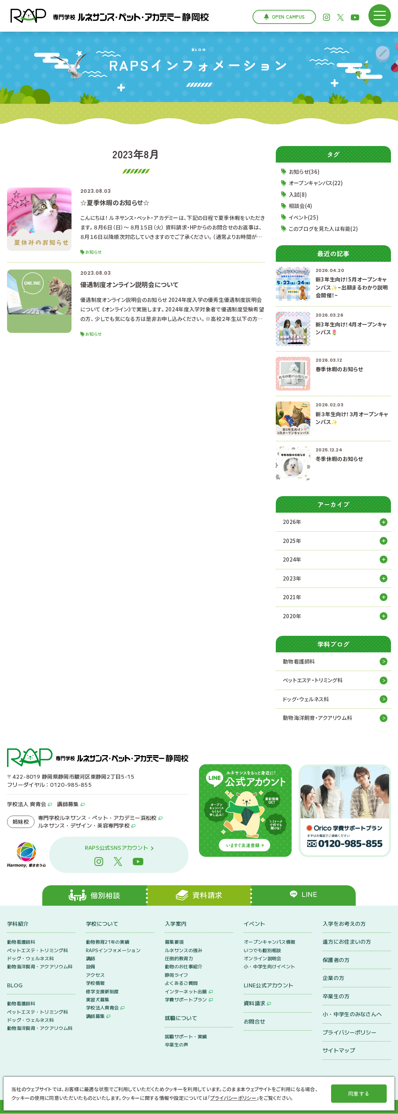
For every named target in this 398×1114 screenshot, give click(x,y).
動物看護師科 (299, 661)
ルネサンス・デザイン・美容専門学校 (84, 825)
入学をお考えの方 (344, 924)
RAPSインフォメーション (113, 950)
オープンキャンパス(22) (316, 183)
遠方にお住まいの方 (347, 941)
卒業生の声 (176, 1045)
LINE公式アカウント (268, 985)
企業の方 (333, 978)
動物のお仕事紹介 (183, 966)
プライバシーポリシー (350, 1032)
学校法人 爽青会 (26, 804)
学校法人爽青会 (102, 1008)
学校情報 (95, 983)
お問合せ (254, 1021)
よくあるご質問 (181, 983)
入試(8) (298, 194)
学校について (102, 924)
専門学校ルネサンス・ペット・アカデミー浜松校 (97, 818)
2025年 (292, 540)
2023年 (292, 578)
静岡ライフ (176, 975)
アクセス (95, 975)
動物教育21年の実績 (107, 942)
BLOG (15, 985)
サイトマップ (339, 1050)
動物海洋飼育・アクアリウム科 (317, 718)
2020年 (292, 616)
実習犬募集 (98, 999)
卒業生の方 (336, 996)
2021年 (292, 597)
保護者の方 (336, 960)
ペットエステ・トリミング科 (313, 680)
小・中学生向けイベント (269, 966)
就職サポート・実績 (186, 1036)
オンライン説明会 (262, 958)
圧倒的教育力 (179, 958)
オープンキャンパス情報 (269, 942)
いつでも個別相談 (262, 950)
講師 (90, 958)
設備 (90, 966)
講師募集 (68, 804)
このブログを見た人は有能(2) (323, 229)
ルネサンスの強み (183, 950)
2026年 (292, 522)
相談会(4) (300, 206)
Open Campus (288, 16)
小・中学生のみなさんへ (352, 1014)
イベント (254, 924)
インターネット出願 (186, 991)
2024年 (292, 559)
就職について (181, 1018)
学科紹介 (18, 924)
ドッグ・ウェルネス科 (306, 699)
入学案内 (175, 924)
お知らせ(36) (304, 171)
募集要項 (174, 942)
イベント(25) (303, 217)
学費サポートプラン (186, 999)
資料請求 (254, 1003)
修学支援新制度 (102, 991)
